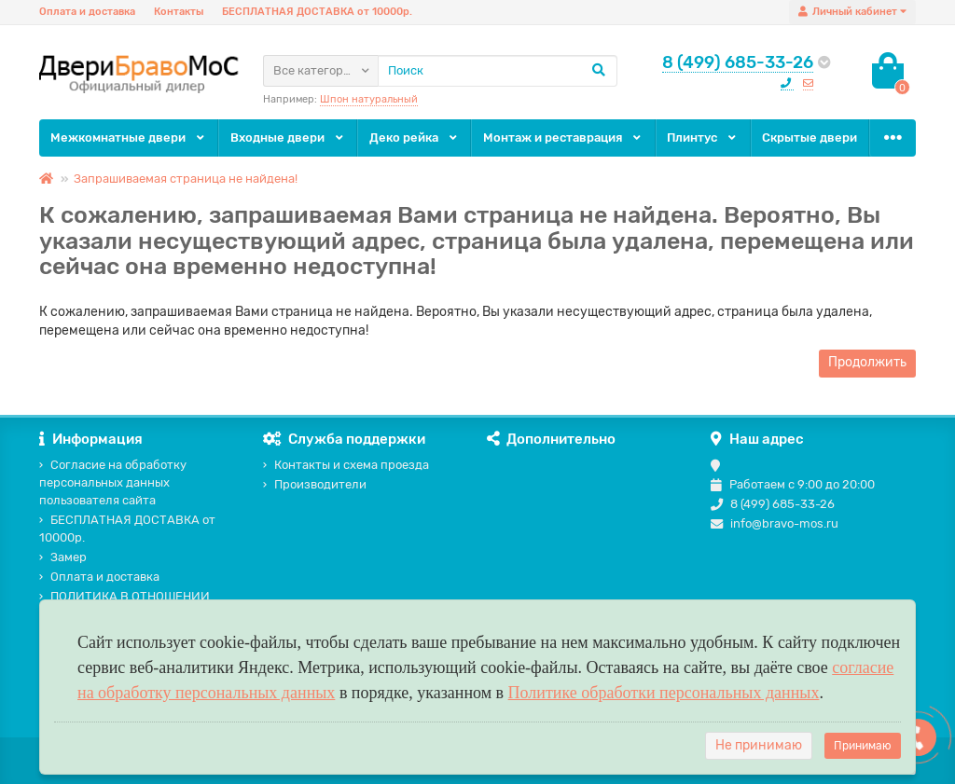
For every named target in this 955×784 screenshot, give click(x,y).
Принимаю (863, 745)
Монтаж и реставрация (563, 137)
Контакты (178, 12)
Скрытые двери (809, 137)
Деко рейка (414, 137)
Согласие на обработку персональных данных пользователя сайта (113, 482)
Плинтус (703, 137)
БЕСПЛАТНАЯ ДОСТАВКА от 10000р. (317, 12)
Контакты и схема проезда (346, 465)
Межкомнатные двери (128, 137)
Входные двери (288, 137)
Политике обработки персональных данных (664, 692)
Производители (315, 484)
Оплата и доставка (87, 12)
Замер (63, 557)
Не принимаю (758, 745)
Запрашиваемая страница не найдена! (186, 179)
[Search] (497, 71)
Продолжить (867, 362)
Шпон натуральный (369, 99)
